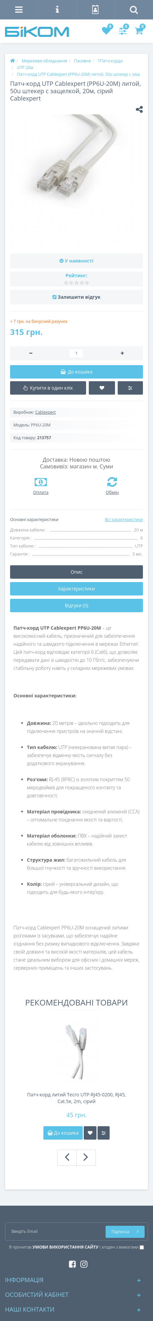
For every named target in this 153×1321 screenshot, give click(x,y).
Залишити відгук (79, 297)
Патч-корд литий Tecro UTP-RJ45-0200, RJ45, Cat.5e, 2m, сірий (76, 1097)
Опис (76, 572)
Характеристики (76, 588)
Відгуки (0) (76, 605)
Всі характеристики (124, 519)
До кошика (63, 1133)
